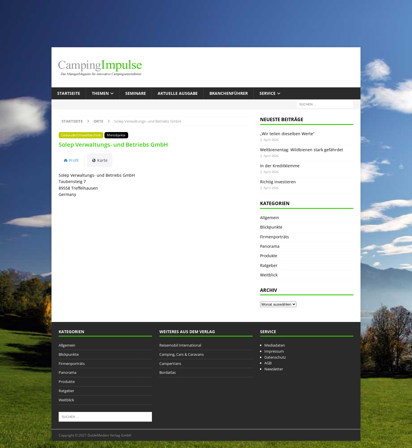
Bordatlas (167, 372)
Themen (100, 93)
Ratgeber (269, 265)
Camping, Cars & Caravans (181, 354)
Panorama (270, 246)
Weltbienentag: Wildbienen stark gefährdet (301, 149)
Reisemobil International (180, 345)
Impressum (274, 351)
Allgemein (269, 217)
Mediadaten (274, 345)
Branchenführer (228, 93)
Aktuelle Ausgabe (178, 93)
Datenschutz (275, 357)
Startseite (68, 93)
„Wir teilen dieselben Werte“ (287, 133)
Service (268, 93)
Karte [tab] (100, 160)
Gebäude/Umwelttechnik (81, 135)
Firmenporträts (274, 236)
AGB (268, 363)
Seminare (135, 93)
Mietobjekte (116, 135)
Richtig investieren (278, 181)
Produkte (268, 255)
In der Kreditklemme (280, 165)
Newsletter (273, 369)
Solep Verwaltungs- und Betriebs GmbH (113, 144)
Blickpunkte (271, 227)
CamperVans (170, 363)
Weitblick (269, 275)
